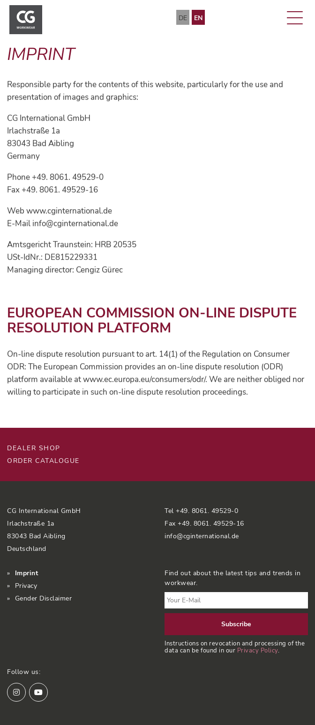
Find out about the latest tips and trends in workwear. (232, 578)
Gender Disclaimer (43, 598)
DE (183, 18)
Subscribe (236, 624)
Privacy (26, 585)
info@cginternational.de (202, 536)
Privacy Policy (257, 650)
